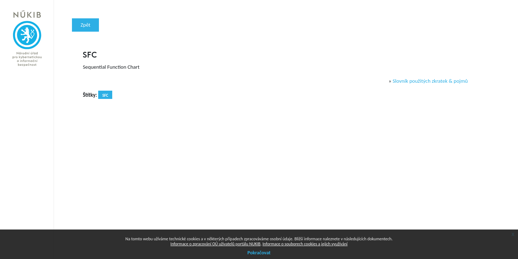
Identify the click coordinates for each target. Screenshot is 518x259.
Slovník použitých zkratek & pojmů (430, 81)
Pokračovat (259, 253)
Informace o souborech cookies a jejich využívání (305, 243)
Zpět (85, 25)
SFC (105, 95)
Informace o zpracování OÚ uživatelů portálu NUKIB (215, 243)
